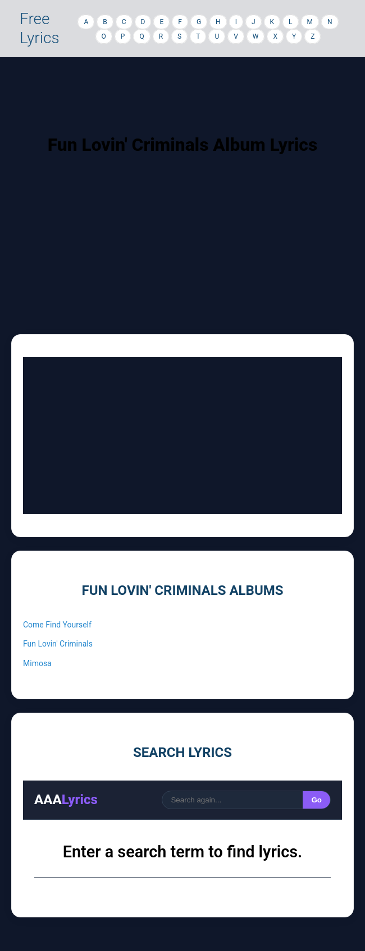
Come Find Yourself (57, 624)
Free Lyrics (40, 28)
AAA (66, 799)
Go (316, 800)
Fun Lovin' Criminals (58, 643)
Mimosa (37, 663)
